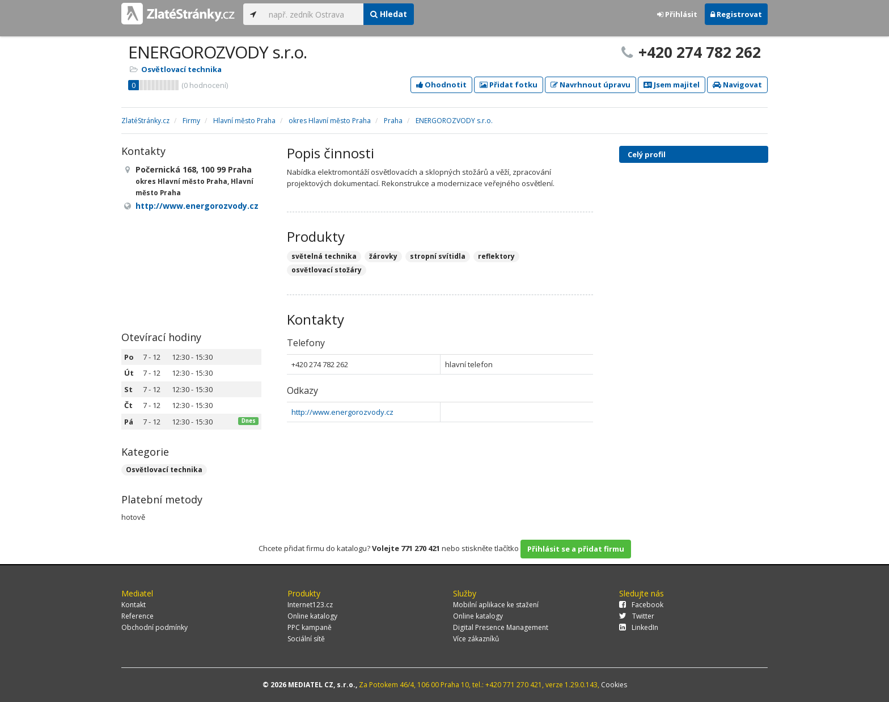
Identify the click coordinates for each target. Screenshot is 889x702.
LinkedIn (638, 627)
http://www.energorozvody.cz (342, 412)
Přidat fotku (508, 84)
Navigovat (737, 84)
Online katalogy (312, 616)
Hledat (388, 14)
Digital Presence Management (500, 627)
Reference (137, 616)
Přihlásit (677, 14)
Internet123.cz (310, 604)
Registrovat (736, 14)
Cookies (614, 685)
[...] (313, 14)
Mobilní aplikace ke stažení (496, 604)
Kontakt (133, 604)
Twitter (636, 616)
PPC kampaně (309, 627)
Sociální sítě (306, 639)
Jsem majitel (672, 84)
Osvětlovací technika (181, 69)
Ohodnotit (441, 84)
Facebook (641, 604)
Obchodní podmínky (154, 627)
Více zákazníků (476, 639)
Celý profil (647, 154)
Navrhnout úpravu (590, 84)
